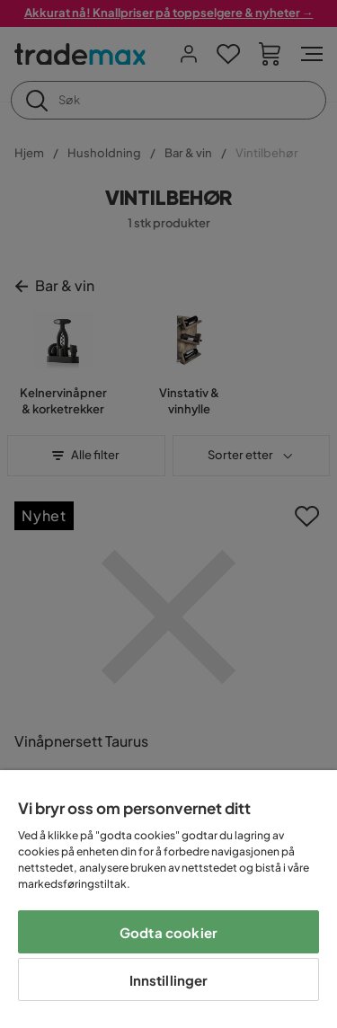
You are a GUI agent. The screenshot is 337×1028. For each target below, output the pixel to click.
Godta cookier (168, 932)
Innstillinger (168, 979)
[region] (168, 899)
